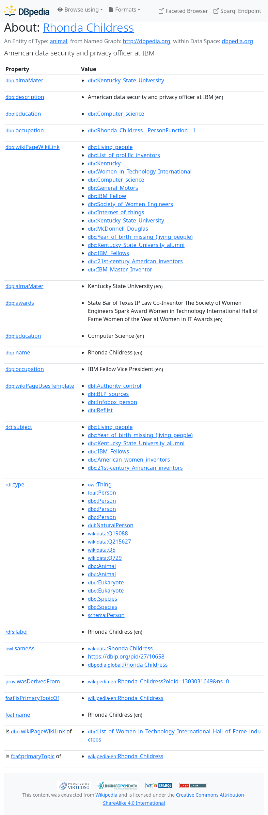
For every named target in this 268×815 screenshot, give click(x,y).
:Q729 (105, 558)
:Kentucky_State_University (126, 80)
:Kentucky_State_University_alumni (136, 245)
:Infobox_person (112, 402)
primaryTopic (32, 756)
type (15, 484)
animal (58, 41)
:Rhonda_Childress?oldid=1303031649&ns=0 (158, 681)
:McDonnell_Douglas (118, 228)
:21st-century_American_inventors (135, 261)
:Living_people (110, 147)
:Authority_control (114, 385)
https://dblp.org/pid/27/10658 (126, 656)
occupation (24, 130)
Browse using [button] (78, 9)
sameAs (19, 648)
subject (18, 427)
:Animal (102, 566)
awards (19, 302)
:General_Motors (113, 188)
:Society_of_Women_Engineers (130, 204)
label (16, 631)
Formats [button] (122, 9)
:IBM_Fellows (108, 253)
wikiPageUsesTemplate (39, 385)
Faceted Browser (183, 11)
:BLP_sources (108, 394)
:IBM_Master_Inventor (120, 269)
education (23, 113)
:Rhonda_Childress (125, 698)
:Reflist (100, 410)
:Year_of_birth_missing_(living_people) (140, 236)
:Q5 (101, 549)
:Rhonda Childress (120, 648)
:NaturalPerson (110, 525)
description (24, 97)
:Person (102, 492)
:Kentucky (104, 163)
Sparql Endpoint (237, 11)
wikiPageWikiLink (32, 147)
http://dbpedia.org (146, 41)
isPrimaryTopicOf (32, 698)
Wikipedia (106, 795)
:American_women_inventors (129, 459)
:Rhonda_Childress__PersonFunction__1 (142, 130)
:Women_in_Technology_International (140, 171)
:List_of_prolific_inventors (124, 155)
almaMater (24, 80)
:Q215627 (109, 541)
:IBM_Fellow (107, 196)
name (17, 352)
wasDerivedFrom (32, 681)
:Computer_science (116, 113)
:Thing (100, 484)
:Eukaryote (106, 582)
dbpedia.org (237, 41)
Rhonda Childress (88, 27)
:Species (102, 598)
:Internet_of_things (116, 212)
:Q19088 (108, 533)
